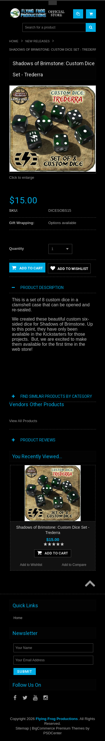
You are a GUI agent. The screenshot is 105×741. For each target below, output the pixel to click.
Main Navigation (14, 27)
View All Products (23, 421)
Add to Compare (74, 565)
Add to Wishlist (69, 268)
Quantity (16, 248)
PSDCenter (52, 733)
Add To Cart (52, 552)
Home (13, 41)
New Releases (37, 41)
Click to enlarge (21, 177)
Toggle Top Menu (52, 3)
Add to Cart (27, 267)
